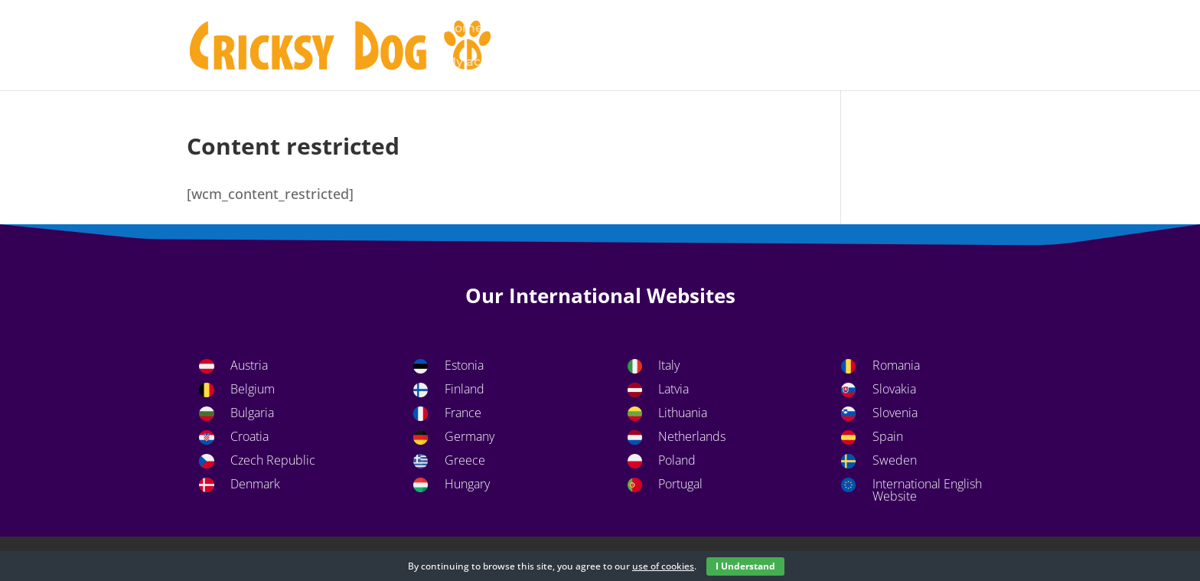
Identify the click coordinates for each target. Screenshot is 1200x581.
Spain (887, 436)
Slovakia (894, 388)
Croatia (249, 436)
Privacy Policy (582, 63)
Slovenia (895, 412)
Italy (669, 365)
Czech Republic (272, 460)
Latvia (673, 388)
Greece (465, 460)
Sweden (894, 460)
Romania (896, 365)
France (463, 412)
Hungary (467, 483)
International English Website (927, 489)
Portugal (680, 483)
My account (481, 63)
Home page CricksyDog (922, 29)
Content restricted (707, 29)
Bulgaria (252, 412)
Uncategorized (746, 63)
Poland (677, 460)
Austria (249, 365)
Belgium (252, 388)
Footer (806, 29)
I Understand (745, 566)
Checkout (598, 29)
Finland (464, 388)
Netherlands (692, 436)
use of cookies (663, 566)
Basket (525, 29)
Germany (469, 436)
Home (464, 29)
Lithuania (682, 412)
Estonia (464, 365)
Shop (663, 63)
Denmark (255, 483)
